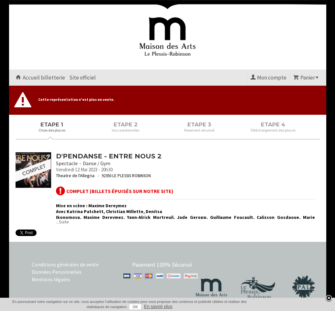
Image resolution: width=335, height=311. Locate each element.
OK (135, 307)
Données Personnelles (57, 272)
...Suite (62, 222)
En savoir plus (158, 306)
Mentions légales (51, 279)
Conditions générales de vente (65, 264)
